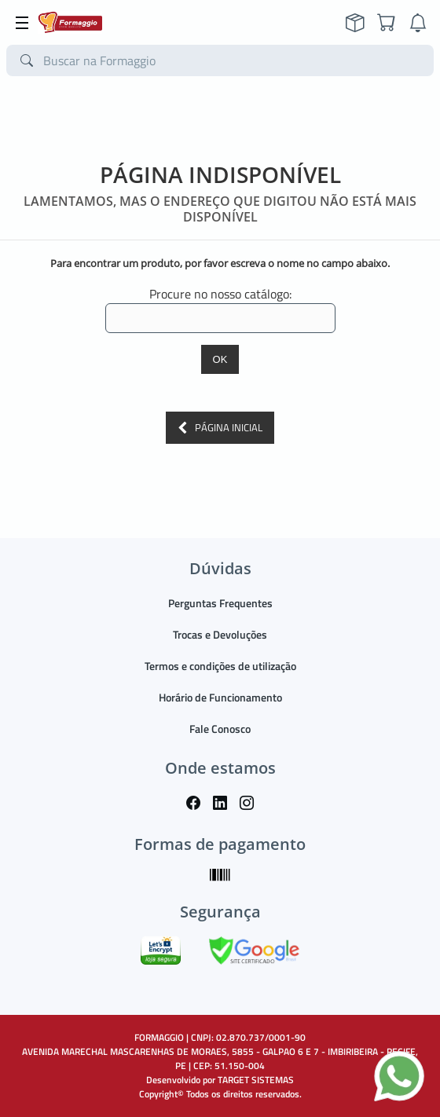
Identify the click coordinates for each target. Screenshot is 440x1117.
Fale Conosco (220, 728)
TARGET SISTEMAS (256, 1079)
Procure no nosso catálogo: (220, 293)
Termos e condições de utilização (220, 665)
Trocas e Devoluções (220, 634)
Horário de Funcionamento (220, 697)
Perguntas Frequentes (220, 603)
